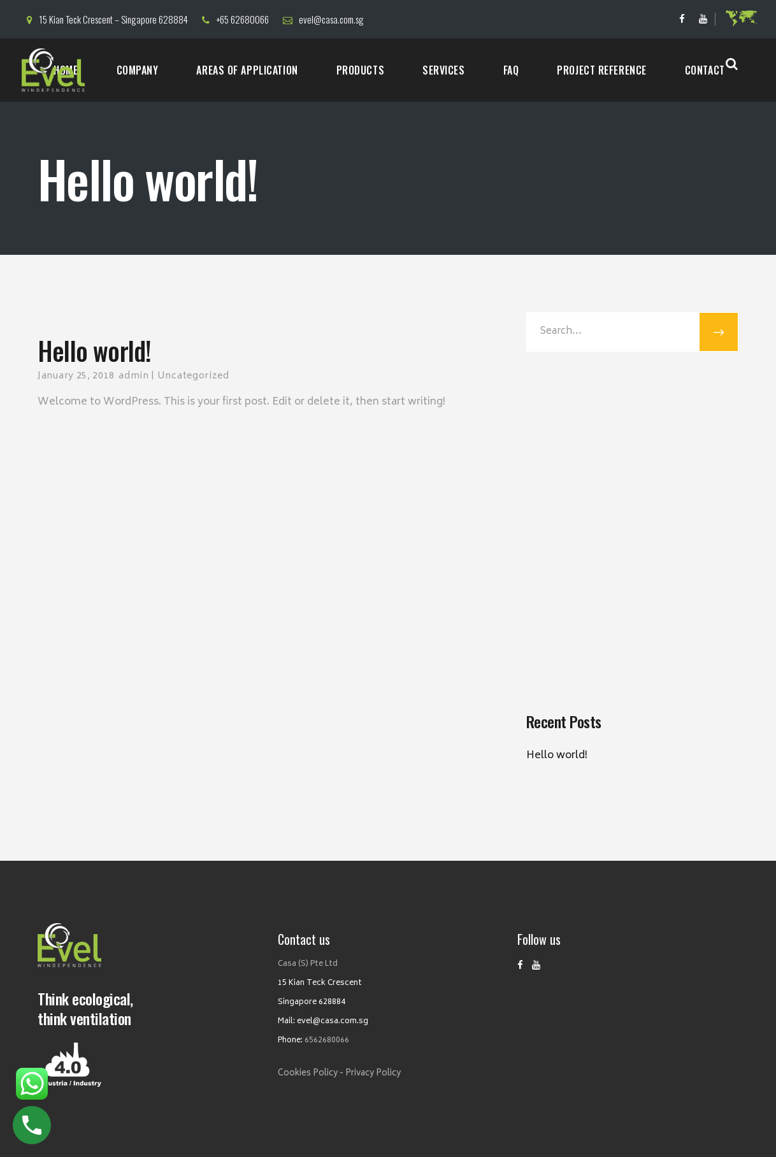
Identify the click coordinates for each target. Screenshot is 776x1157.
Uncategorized (193, 376)
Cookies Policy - (310, 1074)
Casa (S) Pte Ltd (308, 964)
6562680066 (327, 1040)
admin (134, 376)
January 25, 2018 (76, 376)
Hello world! (556, 756)
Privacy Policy (373, 1074)
